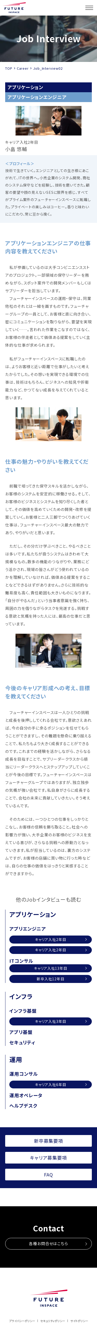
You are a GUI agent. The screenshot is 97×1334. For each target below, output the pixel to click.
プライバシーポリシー (22, 1321)
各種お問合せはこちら (48, 1243)
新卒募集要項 (48, 1140)
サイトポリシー (79, 1321)
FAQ (48, 1174)
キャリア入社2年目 (50, 939)
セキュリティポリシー (52, 1321)
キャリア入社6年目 (50, 1084)
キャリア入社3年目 (50, 1021)
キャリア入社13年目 (50, 968)
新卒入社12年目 (50, 978)
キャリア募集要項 (48, 1157)
